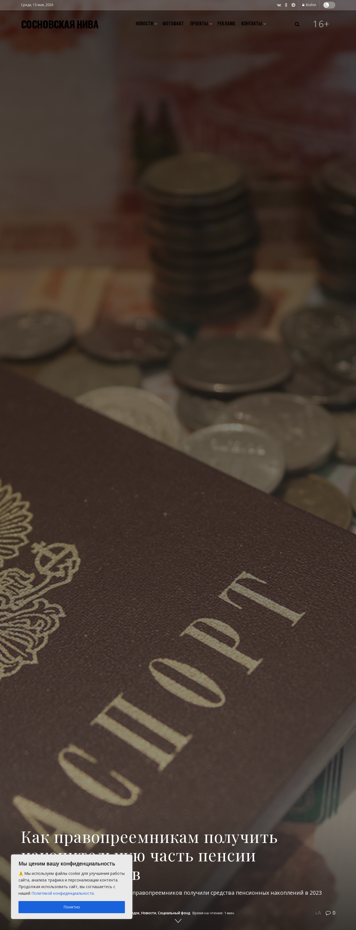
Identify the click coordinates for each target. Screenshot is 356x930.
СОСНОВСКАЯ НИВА (59, 24)
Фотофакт (173, 23)
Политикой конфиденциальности (62, 893)
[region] (71, 886)
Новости (144, 23)
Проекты (199, 23)
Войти (309, 4)
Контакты (251, 23)
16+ (321, 24)
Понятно (71, 907)
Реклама (226, 23)
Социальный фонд (174, 912)
